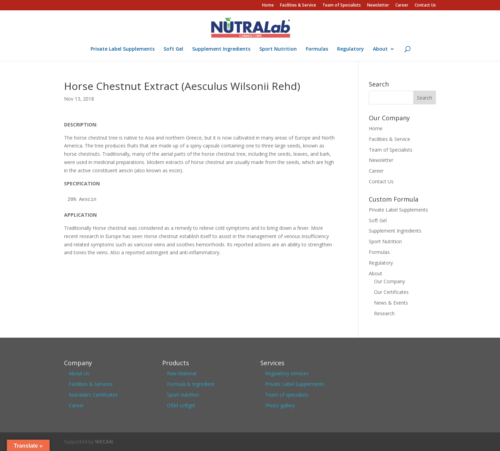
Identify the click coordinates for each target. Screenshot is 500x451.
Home (268, 5)
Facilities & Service (298, 5)
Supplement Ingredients (221, 49)
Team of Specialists (341, 5)
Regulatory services (287, 373)
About (380, 49)
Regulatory (350, 49)
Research (384, 313)
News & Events (391, 302)
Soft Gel (173, 49)
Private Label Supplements (123, 49)
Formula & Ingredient (191, 384)
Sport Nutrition (278, 49)
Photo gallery (280, 405)
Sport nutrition (183, 394)
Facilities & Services (91, 384)
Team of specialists (287, 394)
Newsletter (378, 5)
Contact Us (425, 5)
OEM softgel (181, 405)
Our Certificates (391, 292)
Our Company (389, 281)
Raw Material (181, 373)
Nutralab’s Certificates (93, 394)
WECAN (104, 441)
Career (401, 5)
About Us (79, 373)
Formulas (317, 49)
